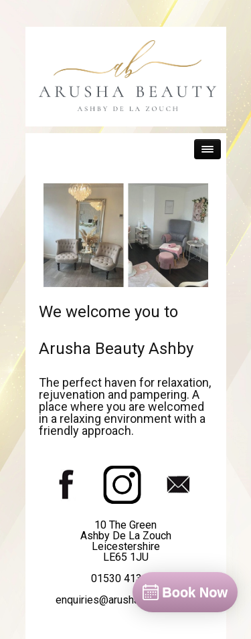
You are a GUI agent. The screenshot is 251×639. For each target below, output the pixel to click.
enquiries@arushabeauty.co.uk (126, 600)
